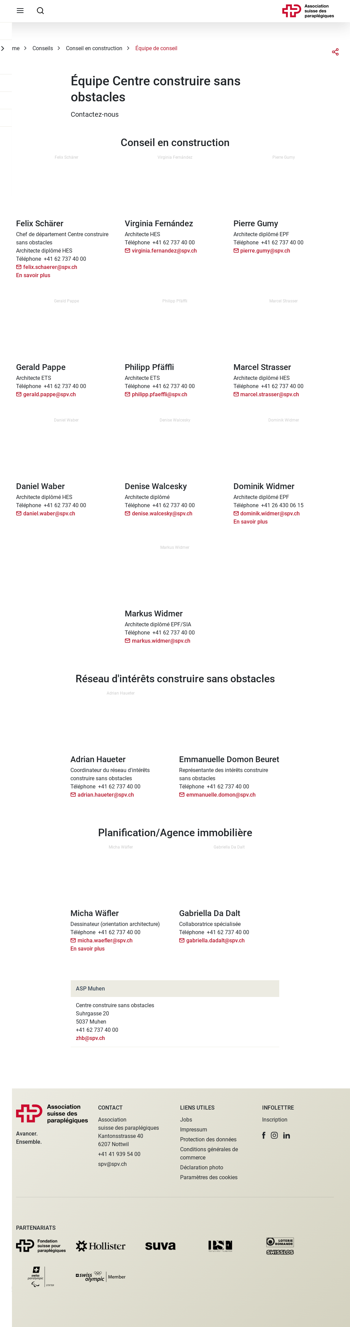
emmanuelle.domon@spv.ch (221, 794)
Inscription (274, 1119)
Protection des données (208, 1139)
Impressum (193, 1129)
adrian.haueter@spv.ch (106, 794)
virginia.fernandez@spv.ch (164, 250)
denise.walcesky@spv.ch (162, 513)
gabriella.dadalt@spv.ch (215, 940)
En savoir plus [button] (33, 275)
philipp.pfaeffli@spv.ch (159, 394)
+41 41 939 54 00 (119, 1154)
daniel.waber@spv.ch (49, 513)
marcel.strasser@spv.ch (269, 394)
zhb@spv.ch (90, 1038)
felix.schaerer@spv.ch (50, 267)
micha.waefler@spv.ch (105, 940)
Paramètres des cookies (209, 1177)
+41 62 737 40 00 (65, 259)
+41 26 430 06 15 (282, 505)
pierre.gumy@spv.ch (265, 250)
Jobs (186, 1119)
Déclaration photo (201, 1167)
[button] (264, 1135)
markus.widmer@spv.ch (161, 641)
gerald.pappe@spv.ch (49, 394)
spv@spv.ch (112, 1164)
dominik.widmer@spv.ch (270, 513)
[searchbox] (40, 10)
